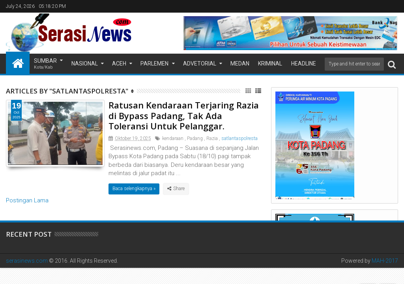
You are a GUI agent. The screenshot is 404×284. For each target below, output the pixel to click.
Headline (303, 63)
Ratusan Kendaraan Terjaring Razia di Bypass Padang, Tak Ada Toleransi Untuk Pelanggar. (183, 115)
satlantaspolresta (239, 138)
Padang (195, 138)
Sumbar (45, 64)
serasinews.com (27, 261)
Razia (212, 138)
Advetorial (199, 63)
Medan (239, 63)
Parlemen (154, 63)
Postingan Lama (27, 200)
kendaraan (172, 138)
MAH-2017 (385, 261)
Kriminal (270, 63)
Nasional (84, 63)
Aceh (119, 63)
